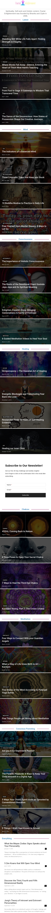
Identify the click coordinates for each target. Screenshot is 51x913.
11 (45, 905)
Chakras (5, 528)
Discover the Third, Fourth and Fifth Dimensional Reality (20, 881)
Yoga (4, 554)
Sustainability (6, 258)
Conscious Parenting (8, 748)
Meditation (6, 200)
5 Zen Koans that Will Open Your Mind (22, 863)
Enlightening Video (8, 417)
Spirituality (6, 635)
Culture (5, 281)
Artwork (5, 661)
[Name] (25, 485)
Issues (4, 796)
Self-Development (7, 174)
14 (45, 885)
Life (4, 113)
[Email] (25, 489)
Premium (5, 36)
